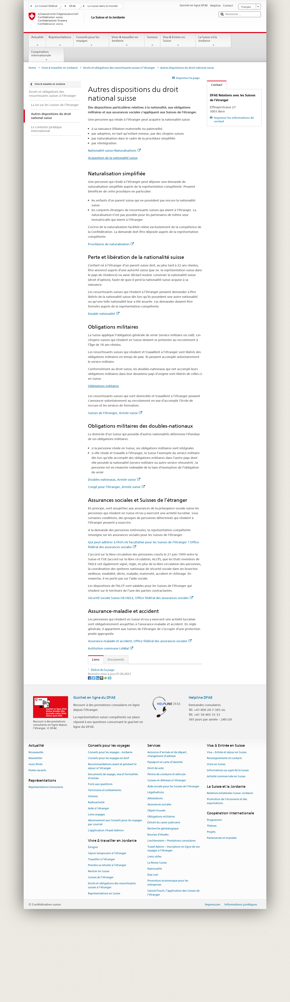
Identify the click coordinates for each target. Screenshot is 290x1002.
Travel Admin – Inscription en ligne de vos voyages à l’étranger (173, 922)
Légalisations (155, 866)
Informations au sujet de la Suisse (228, 844)
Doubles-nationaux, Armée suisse (114, 480)
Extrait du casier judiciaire (163, 896)
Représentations (59, 41)
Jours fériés (35, 838)
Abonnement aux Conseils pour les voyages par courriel (115, 896)
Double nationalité (103, 314)
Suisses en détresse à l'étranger (166, 854)
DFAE (72, 6)
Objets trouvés (156, 884)
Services (152, 41)
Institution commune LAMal (110, 648)
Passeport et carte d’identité (165, 836)
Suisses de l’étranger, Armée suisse (115, 413)
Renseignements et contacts (224, 832)
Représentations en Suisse (104, 967)
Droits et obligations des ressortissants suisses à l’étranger (119, 67)
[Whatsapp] (106, 752)
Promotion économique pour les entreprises (167, 957)
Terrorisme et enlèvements (104, 864)
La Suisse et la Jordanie (213, 41)
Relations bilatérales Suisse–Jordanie (230, 867)
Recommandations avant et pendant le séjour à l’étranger (112, 840)
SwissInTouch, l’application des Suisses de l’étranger (173, 966)
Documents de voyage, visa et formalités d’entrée (113, 850)
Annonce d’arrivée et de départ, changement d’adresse (167, 828)
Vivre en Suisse (216, 838)
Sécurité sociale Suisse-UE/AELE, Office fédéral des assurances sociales (140, 598)
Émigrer (93, 921)
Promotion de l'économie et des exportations (227, 875)
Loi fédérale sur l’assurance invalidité (119, 691)
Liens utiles (154, 930)
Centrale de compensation (112, 730)
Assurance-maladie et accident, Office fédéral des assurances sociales (140, 641)
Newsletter (35, 832)
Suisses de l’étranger (100, 951)
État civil (152, 948)
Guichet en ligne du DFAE (94, 772)
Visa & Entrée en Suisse (178, 41)
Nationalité (154, 942)
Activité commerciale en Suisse (226, 850)
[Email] (109, 752)
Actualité (37, 41)
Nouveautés (35, 826)
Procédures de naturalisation (111, 244)
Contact (214, 85)
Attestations (155, 872)
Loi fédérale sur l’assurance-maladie (119, 723)
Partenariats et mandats (222, 912)
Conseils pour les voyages (91, 41)
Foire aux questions (100, 858)
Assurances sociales (159, 878)
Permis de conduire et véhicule (166, 848)
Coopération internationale (46, 55)
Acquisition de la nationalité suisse (113, 158)
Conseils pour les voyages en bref (108, 832)
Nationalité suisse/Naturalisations (114, 150)
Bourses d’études (158, 908)
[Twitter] (94, 752)
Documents (116, 659)
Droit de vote (155, 842)
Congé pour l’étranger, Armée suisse (116, 487)
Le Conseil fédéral (46, 6)
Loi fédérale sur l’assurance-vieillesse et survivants (129, 684)
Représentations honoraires (45, 861)
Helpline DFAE (201, 772)
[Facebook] (90, 752)
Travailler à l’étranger (101, 933)
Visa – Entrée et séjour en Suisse (226, 826)
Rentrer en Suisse (98, 945)
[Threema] (102, 752)
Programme (214, 894)
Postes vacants (37, 844)
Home (32, 67)
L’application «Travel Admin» (106, 904)
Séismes (93, 870)
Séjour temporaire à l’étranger (107, 927)
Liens (93, 659)
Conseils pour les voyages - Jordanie (110, 826)
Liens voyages (96, 888)
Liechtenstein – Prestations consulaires (171, 914)
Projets (211, 906)
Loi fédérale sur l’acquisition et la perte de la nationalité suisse (138, 669)
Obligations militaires (103, 386)
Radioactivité (96, 876)
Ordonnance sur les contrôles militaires (121, 676)
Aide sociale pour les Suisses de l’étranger (173, 860)
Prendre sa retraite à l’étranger (107, 939)
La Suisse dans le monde (103, 6)
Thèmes (212, 900)
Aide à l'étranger (98, 882)
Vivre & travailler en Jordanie (126, 41)
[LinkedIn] (98, 752)
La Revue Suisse (157, 936)
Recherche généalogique (163, 902)
